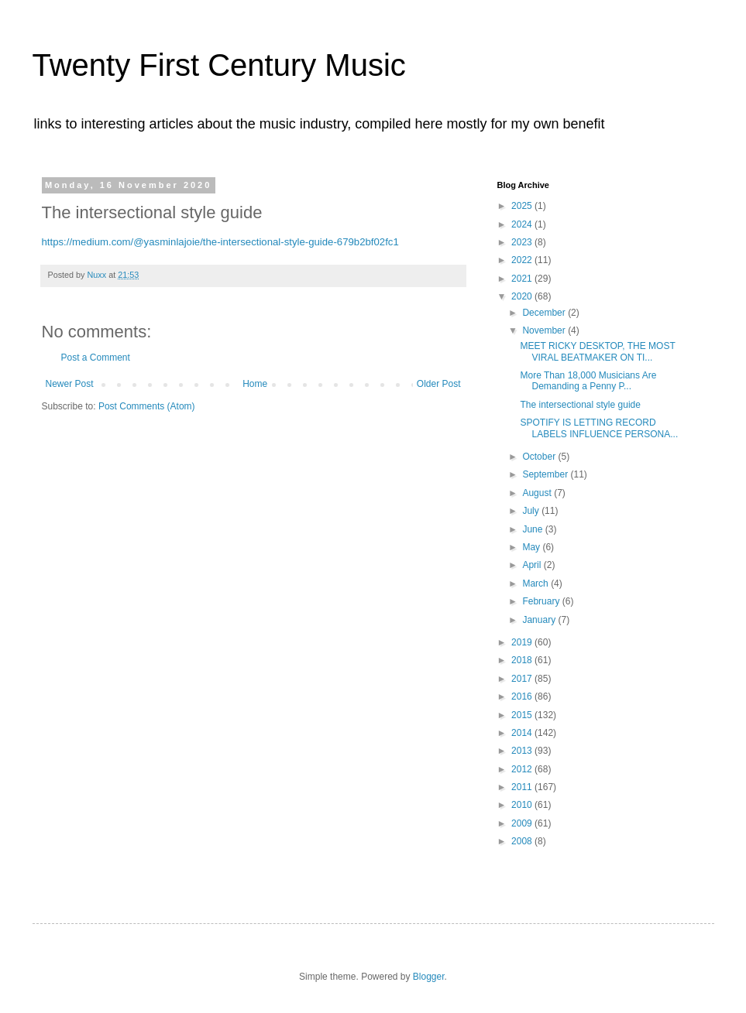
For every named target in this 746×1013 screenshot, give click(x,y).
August (538, 493)
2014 (523, 732)
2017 (523, 678)
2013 (523, 750)
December (545, 312)
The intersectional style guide (580, 404)
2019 (523, 642)
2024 (523, 224)
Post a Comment (95, 357)
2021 (523, 278)
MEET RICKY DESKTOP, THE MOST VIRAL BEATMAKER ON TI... (597, 351)
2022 (523, 260)
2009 (523, 823)
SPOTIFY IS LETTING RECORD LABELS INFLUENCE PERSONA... (599, 428)
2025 (523, 205)
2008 (523, 841)
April (532, 565)
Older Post (439, 383)
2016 (523, 696)
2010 (523, 804)
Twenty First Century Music (219, 65)
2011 (523, 787)
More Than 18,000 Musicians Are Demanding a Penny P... (588, 381)
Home (254, 383)
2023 (523, 242)
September (546, 474)
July (531, 510)
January (540, 619)
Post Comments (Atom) (146, 406)
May (532, 547)
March (536, 583)
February (542, 601)
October (540, 456)
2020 (523, 296)
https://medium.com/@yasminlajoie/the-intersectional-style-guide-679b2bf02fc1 (220, 242)
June (533, 529)
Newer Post (70, 383)
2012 (523, 769)
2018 (523, 660)
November (545, 330)
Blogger (429, 976)
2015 (523, 715)
